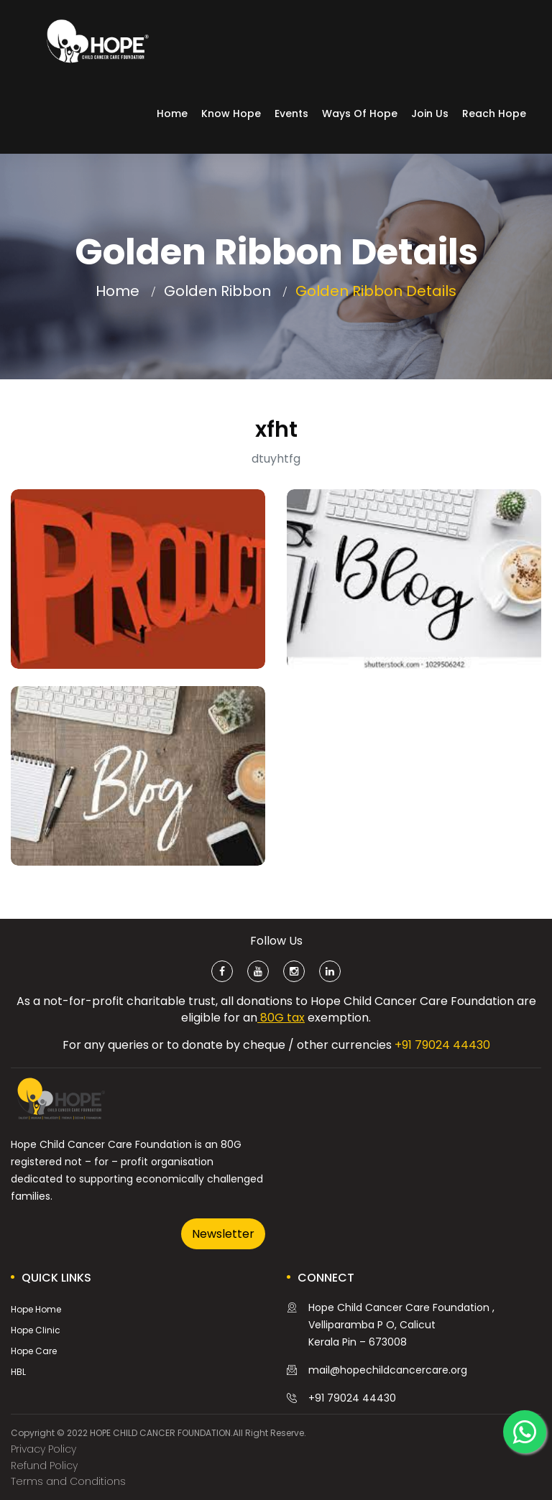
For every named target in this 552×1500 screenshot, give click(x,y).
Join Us (429, 113)
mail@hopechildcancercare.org (387, 1370)
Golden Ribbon (217, 291)
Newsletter (223, 1234)
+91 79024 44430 (442, 1045)
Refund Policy (44, 1465)
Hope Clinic (35, 1330)
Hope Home (36, 1309)
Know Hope (231, 113)
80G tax (281, 1017)
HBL (18, 1372)
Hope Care (34, 1351)
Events (291, 113)
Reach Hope (494, 113)
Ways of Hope (359, 113)
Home (172, 113)
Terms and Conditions (68, 1481)
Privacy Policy (43, 1449)
